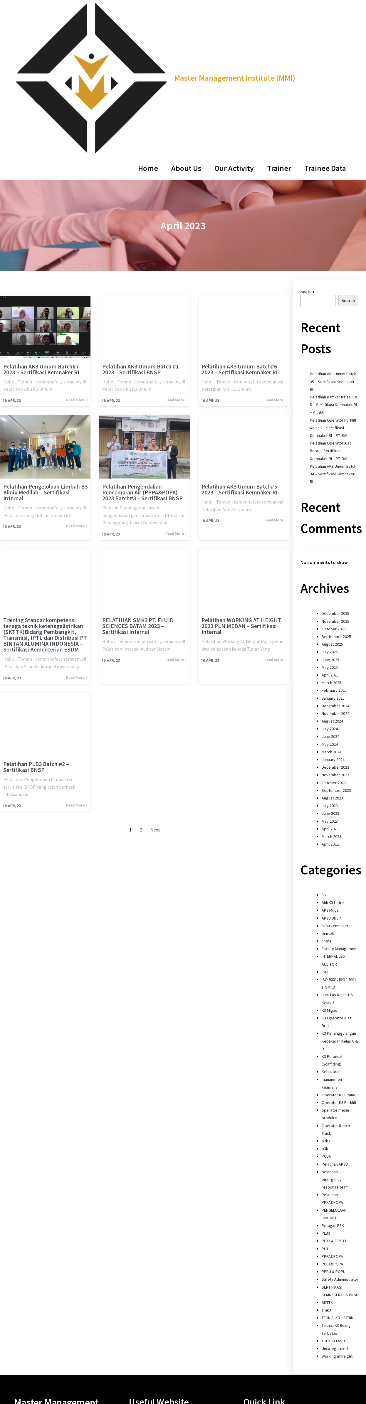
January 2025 (333, 559)
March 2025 (331, 543)
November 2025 (335, 482)
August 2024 (332, 582)
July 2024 (330, 589)
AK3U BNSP (331, 779)
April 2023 (330, 689)
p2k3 (326, 1002)
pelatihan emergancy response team (335, 1040)
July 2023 (330, 666)
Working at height (337, 1217)
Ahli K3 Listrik (333, 763)
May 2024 (330, 605)
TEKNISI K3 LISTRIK (337, 1178)
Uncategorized (335, 1209)
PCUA (326, 1017)
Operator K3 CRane (338, 955)
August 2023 (332, 659)
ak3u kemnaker (335, 786)
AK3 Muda (330, 771)
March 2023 (331, 697)
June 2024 (330, 597)
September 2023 (336, 651)
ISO (325, 832)
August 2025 (332, 505)
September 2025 (336, 497)
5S (324, 756)
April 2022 (330, 705)
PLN (325, 1109)
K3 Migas (329, 871)
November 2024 (335, 574)
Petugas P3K (333, 1086)
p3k (325, 1009)
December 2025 (335, 474)
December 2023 (335, 628)
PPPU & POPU (333, 1132)
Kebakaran (331, 932)
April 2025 (330, 536)
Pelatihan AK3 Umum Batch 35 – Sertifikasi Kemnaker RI (333, 242)
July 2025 (330, 513)
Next (155, 691)
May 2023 (330, 682)
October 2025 (334, 489)
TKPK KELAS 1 (333, 1201)
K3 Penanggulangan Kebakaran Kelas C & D (340, 902)
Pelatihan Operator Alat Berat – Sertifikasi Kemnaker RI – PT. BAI (330, 312)
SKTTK (327, 1163)
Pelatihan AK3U (335, 1025)
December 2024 (335, 566)
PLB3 (326, 1094)
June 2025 (330, 520)
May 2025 (330, 528)
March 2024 (331, 612)
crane (327, 802)
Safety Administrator (340, 1140)
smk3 (326, 1171)
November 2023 (335, 636)
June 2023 (330, 674)
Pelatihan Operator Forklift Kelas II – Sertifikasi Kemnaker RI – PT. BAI (333, 288)
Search (307, 152)
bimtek (328, 794)
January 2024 (333, 620)
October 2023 (334, 643)
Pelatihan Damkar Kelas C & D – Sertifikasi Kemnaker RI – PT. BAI (333, 265)
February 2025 (334, 551)
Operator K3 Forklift (339, 963)
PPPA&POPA (332, 1117)
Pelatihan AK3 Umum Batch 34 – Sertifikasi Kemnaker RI (333, 334)
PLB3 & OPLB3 (334, 1102)
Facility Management (340, 809)
